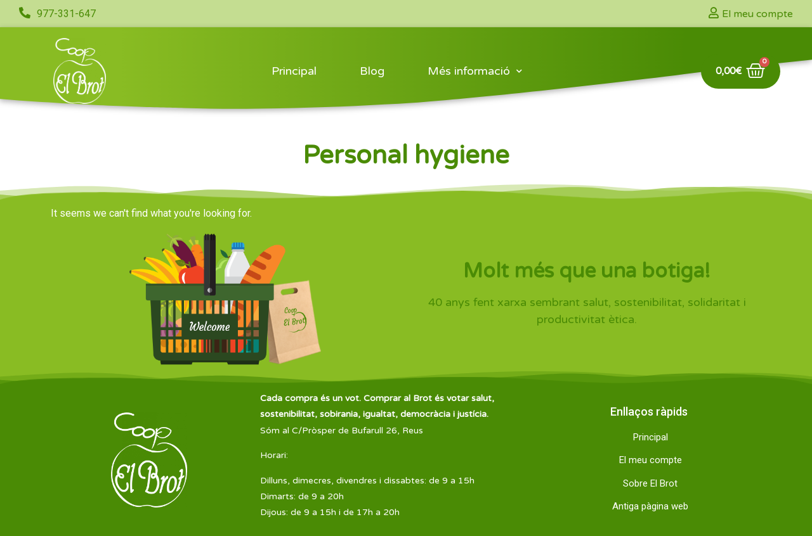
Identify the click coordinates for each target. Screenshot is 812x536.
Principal (294, 71)
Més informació (475, 71)
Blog (372, 71)
